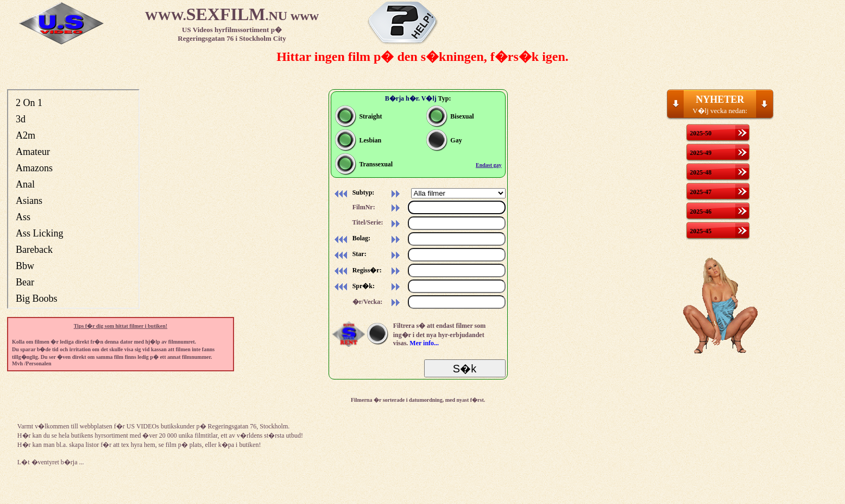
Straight (358, 116)
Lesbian (358, 140)
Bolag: (350, 238)
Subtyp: (353, 192)
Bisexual (450, 116)
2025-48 (700, 172)
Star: (349, 254)
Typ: (444, 98)
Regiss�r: (356, 270)
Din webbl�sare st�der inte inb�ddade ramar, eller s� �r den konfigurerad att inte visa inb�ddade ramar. (73, 199)
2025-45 (700, 231)
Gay (444, 140)
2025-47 (700, 192)
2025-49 (700, 153)
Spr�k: (353, 286)
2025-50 (700, 133)
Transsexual (364, 164)
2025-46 (700, 211)
